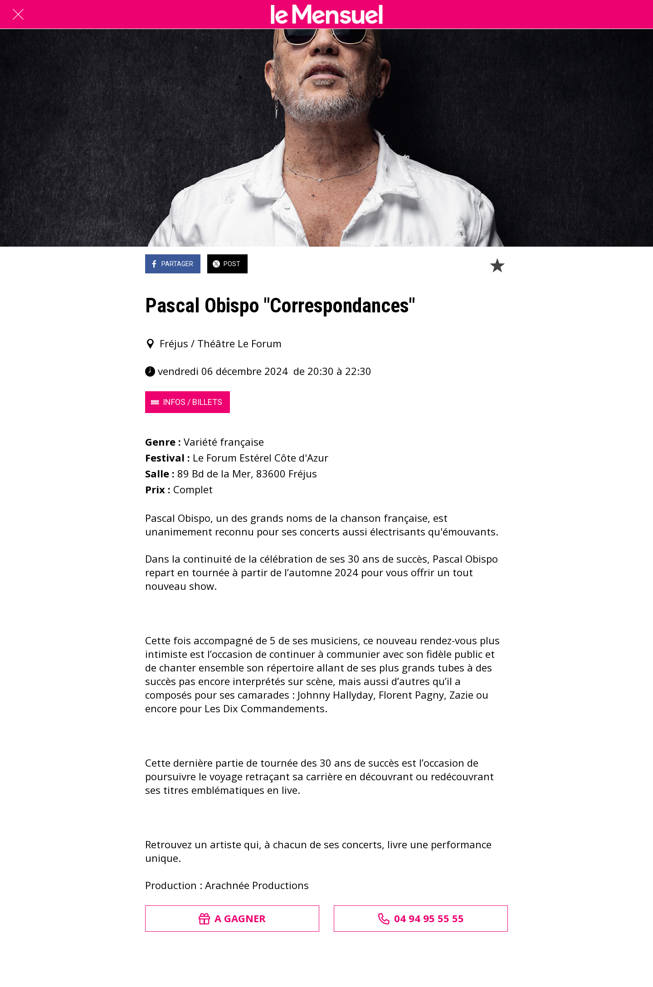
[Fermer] (18, 14)
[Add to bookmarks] (497, 265)
